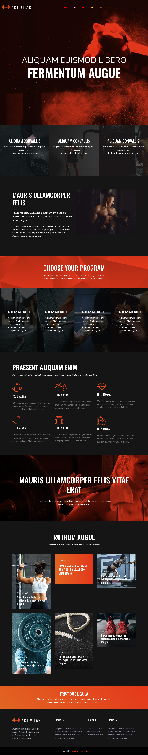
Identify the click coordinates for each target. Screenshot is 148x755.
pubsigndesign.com (80, 751)
